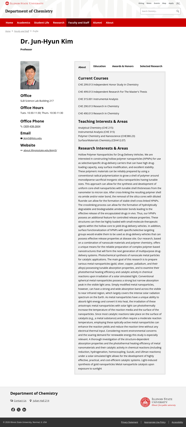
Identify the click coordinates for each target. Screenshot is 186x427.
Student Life (41, 22)
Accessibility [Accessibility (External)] (177, 422)
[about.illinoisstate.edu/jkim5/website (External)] (43, 150)
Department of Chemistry (29, 11)
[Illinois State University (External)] (24, 3)
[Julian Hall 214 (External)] (39, 401)
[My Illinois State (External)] (178, 3)
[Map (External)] (164, 3)
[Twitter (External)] (18, 410)
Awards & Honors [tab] (123, 66)
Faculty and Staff (78, 22)
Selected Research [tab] (151, 66)
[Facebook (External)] (13, 410)
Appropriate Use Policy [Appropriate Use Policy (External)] (154, 422)
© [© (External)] (4, 422)
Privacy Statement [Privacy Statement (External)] (129, 422)
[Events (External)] (156, 3)
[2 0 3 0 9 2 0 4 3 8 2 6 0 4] (43, 126)
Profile (35, 31)
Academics (23, 22)
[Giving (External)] (141, 3)
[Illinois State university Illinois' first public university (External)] (158, 402)
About (109, 22)
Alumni (97, 22)
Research (58, 22)
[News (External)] (149, 3)
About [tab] (82, 67)
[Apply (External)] (171, 3)
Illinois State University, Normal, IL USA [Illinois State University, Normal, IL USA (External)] (28, 422)
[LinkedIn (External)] (24, 410)
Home (9, 22)
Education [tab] (99, 66)
